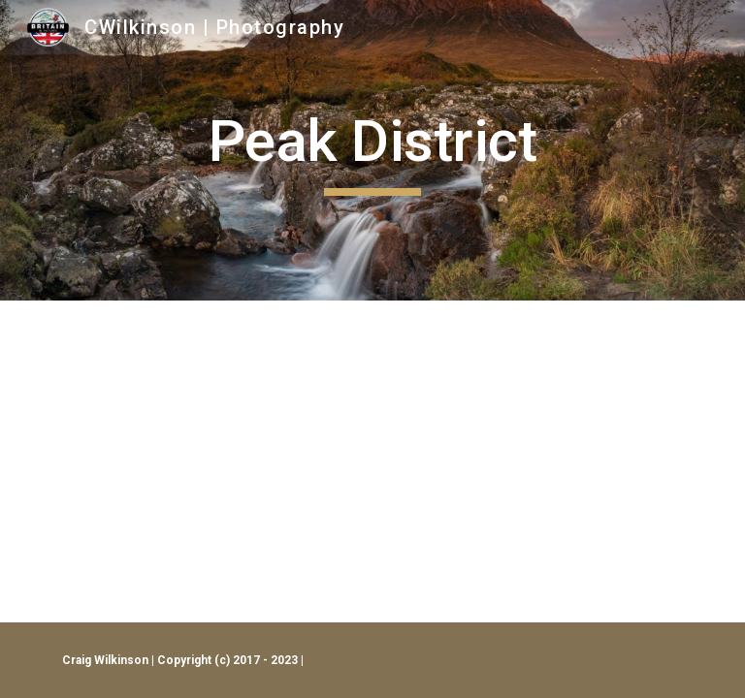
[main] (372, 150)
